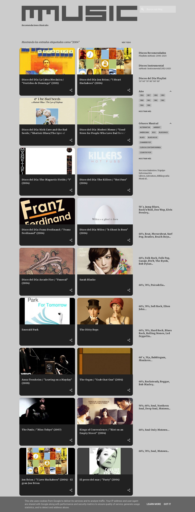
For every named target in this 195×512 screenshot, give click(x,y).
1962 (155, 100)
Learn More (154, 504)
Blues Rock (152, 137)
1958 (155, 95)
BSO (154, 132)
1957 (148, 95)
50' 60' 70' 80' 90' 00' (149, 81)
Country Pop (145, 152)
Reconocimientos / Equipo (152, 170)
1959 (162, 95)
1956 (141, 95)
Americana (144, 132)
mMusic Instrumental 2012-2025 (155, 68)
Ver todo (126, 42)
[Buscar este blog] (160, 9)
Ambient (157, 127)
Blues (142, 137)
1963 (162, 100)
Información (145, 173)
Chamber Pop (145, 142)
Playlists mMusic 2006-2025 (153, 55)
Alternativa (145, 127)
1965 (148, 105)
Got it (167, 504)
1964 (141, 105)
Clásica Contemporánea (150, 147)
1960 (141, 100)
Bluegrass (163, 132)
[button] (71, 90)
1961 (148, 100)
